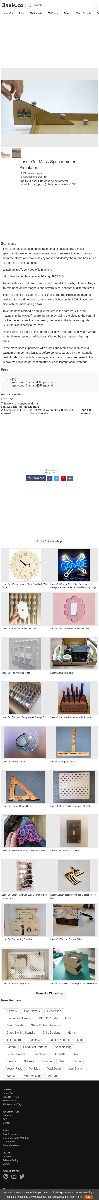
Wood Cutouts (83, 13)
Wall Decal (54, 1068)
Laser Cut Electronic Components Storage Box (24, 717)
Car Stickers (32, 1011)
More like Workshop (49, 993)
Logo (80, 1039)
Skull (76, 1054)
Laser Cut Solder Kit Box (62, 673)
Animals (11, 1011)
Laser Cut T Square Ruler (62, 761)
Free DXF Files (11, 1097)
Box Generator (11, 1134)
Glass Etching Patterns (45, 1025)
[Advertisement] (49, 42)
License (7, 1156)
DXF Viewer (9, 1141)
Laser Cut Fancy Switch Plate (16, 673)
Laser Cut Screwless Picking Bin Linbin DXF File (73, 983)
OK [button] (88, 1196)
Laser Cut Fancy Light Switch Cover (19, 628)
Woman (11, 1075)
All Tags (53, 1075)
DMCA (6, 1163)
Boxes (67, 13)
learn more (76, 1196)
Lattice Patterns (59, 1039)
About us (8, 1115)
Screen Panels (15, 1054)
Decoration (54, 1011)
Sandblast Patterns (35, 1047)
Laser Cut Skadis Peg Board (15, 983)
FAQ (5, 1119)
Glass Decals (14, 1025)
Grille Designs (51, 1032)
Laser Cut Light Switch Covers (64, 850)
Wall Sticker (76, 1068)
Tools (21, 13)
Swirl (62, 1061)
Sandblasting (63, 1047)
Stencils (11, 1061)
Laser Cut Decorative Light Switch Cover (69, 628)
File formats (36, 13)
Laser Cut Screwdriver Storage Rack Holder (71, 717)
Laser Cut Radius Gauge (13, 761)
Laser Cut (8, 13)
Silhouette (59, 1054)
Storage (47, 1061)
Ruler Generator (11, 1145)
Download (36, 478)
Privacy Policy (10, 1160)
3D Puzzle (53, 13)
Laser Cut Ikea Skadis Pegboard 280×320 (70, 806)
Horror (72, 1032)
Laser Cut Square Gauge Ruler (16, 806)
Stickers (29, 1061)
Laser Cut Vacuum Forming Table (66, 939)
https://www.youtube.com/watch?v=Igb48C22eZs (34, 276)
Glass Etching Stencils (20, 1032)
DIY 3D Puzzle (48, 1018)
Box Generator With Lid (16, 1138)
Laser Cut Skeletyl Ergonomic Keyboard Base (23, 850)
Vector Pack (14, 1068)
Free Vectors (10, 1100)
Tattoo (77, 1061)
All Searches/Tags (13, 1104)
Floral (68, 1018)
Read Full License (85, 411)
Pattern (11, 1047)
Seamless (39, 1054)
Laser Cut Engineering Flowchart (17, 939)
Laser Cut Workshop (49, 541)
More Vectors (32, 1075)
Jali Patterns (14, 1039)
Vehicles (34, 1068)
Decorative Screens (19, 1018)
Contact (7, 1122)
